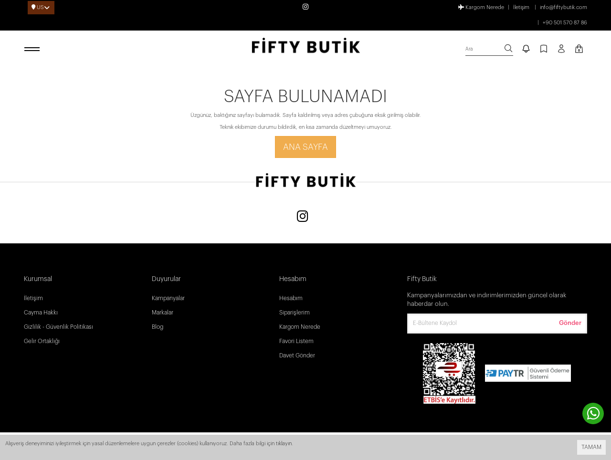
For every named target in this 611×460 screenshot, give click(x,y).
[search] (489, 49)
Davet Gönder (297, 355)
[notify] (526, 49)
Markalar (162, 312)
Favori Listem (296, 341)
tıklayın (284, 443)
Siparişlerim (294, 312)
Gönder (570, 323)
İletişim (521, 7)
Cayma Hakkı (41, 312)
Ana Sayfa (305, 147)
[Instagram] (302, 217)
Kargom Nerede (481, 7)
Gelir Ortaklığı (42, 341)
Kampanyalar (168, 298)
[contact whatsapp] (593, 413)
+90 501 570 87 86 (565, 22)
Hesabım (291, 298)
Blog (157, 327)
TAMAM (591, 447)
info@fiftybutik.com (563, 7)
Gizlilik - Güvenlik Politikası (58, 327)
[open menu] (33, 50)
